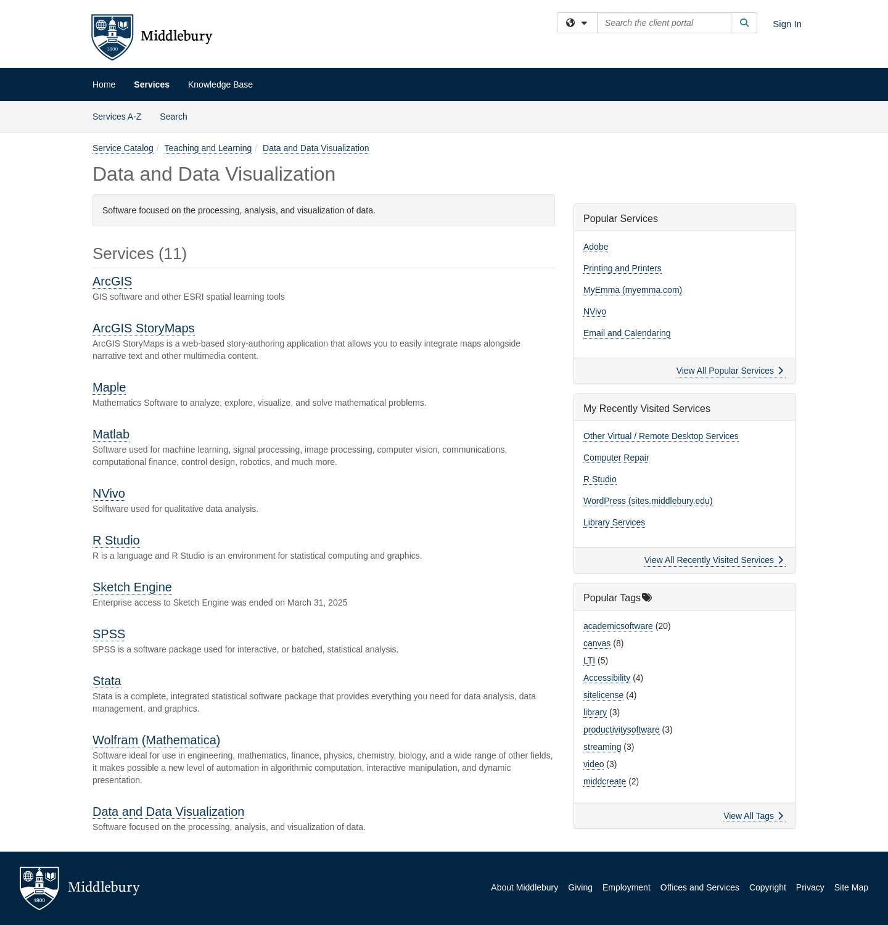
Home (103, 84)
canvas (596, 643)
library (595, 712)
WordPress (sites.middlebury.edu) (648, 501)
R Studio (116, 540)
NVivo (108, 493)
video (593, 764)
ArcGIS (112, 281)
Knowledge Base (220, 84)
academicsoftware (618, 626)
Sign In (787, 23)
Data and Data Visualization (316, 148)
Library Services (614, 522)
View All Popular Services (729, 371)
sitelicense (603, 695)
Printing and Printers (622, 268)
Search (178, 115)
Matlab (111, 434)
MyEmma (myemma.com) (632, 290)
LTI (589, 660)
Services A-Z (116, 116)
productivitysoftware (621, 729)
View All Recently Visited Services (713, 560)
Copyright (767, 887)
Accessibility (606, 678)
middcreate (604, 781)
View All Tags (753, 816)
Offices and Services (699, 887)
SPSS (108, 634)
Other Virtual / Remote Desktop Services (661, 436)
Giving (580, 887)
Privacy (810, 887)
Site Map (851, 887)
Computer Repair (616, 457)
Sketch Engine (132, 587)
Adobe (595, 247)
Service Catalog (123, 148)
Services (152, 84)
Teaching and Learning (208, 148)
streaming (602, 747)
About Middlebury (524, 887)
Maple (109, 387)
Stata (106, 681)
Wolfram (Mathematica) (156, 740)
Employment (626, 887)
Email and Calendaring (627, 333)
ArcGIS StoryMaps (143, 328)
